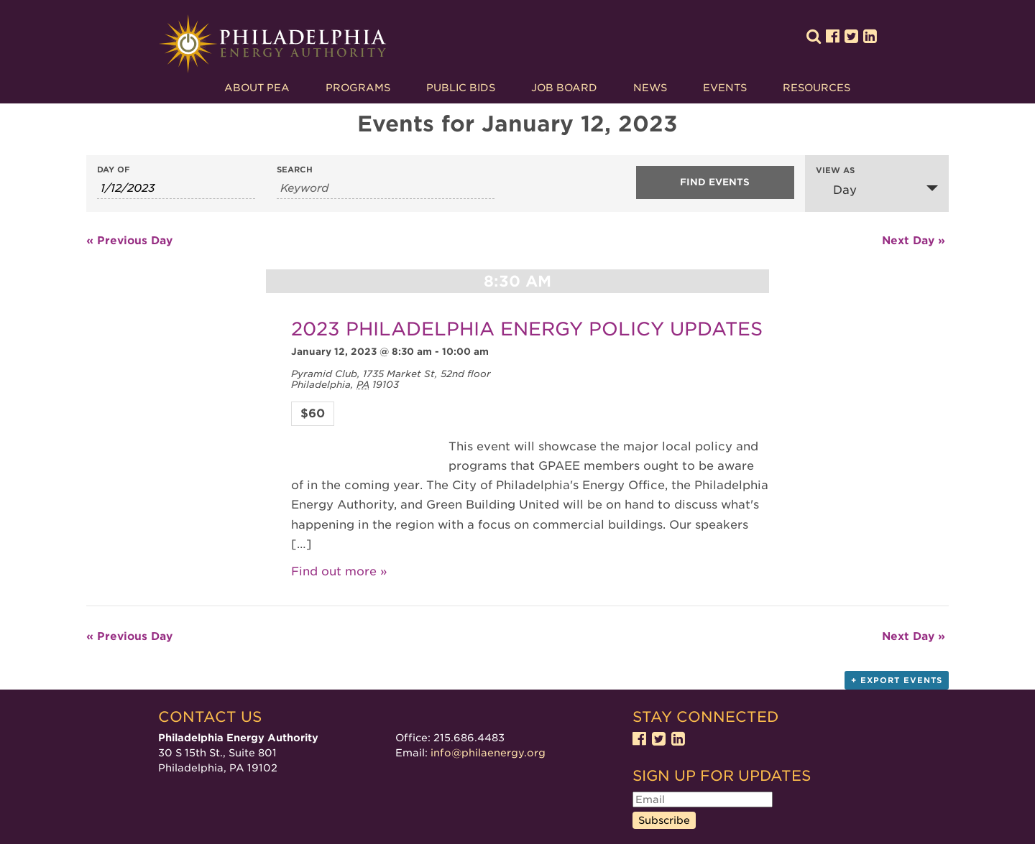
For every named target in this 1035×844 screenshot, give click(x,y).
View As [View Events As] (835, 171)
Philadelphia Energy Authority (272, 44)
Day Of (113, 170)
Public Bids (460, 87)
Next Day (913, 240)
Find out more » (339, 571)
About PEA (257, 87)
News (650, 87)
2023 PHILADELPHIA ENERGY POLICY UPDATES (527, 328)
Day (836, 189)
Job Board (564, 87)
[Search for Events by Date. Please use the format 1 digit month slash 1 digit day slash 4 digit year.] (176, 188)
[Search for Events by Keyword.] (385, 188)
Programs (358, 87)
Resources (816, 87)
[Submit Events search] (715, 182)
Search (295, 170)
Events (725, 87)
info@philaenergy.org (488, 753)
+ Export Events (896, 680)
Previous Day (129, 240)
